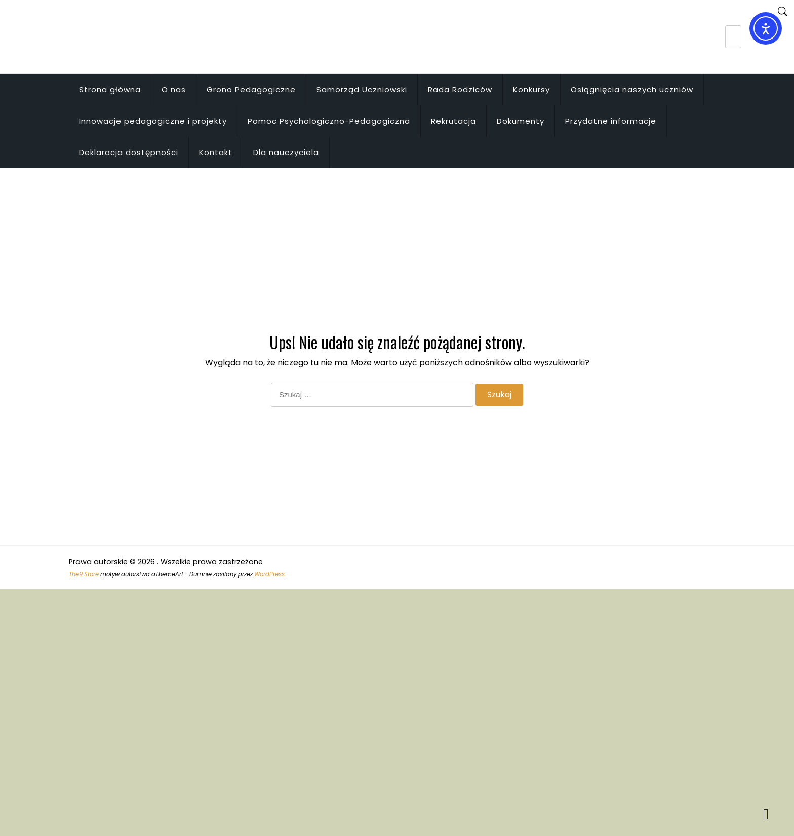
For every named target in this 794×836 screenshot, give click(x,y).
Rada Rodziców (460, 89)
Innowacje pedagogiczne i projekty (153, 121)
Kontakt (215, 152)
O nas (174, 89)
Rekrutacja (453, 121)
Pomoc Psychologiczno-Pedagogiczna (329, 121)
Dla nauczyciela (286, 152)
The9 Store (84, 574)
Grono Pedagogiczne (251, 89)
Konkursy (531, 89)
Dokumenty (520, 121)
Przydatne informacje (610, 121)
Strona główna (110, 89)
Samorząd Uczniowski (361, 89)
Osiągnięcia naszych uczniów (632, 89)
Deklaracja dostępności (128, 152)
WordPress (269, 574)
